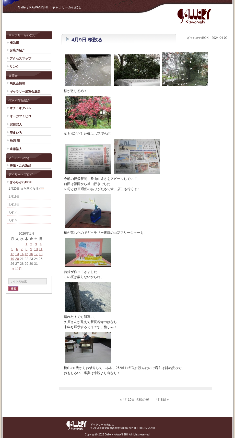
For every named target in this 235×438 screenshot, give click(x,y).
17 (36, 254)
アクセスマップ (20, 58)
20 (17, 259)
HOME (14, 42)
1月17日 (14, 212)
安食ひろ (16, 132)
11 (40, 249)
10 (36, 249)
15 (26, 254)
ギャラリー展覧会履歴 (25, 91)
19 (12, 259)
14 (22, 254)
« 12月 (17, 269)
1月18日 (14, 204)
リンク (14, 66)
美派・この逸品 (20, 165)
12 (12, 254)
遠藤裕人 (16, 149)
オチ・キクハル (20, 108)
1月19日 (14, 196)
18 (40, 254)
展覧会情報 (17, 83)
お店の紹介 (17, 50)
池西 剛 (15, 141)
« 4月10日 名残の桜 (134, 399)
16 (31, 254)
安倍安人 (16, 124)
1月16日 (14, 220)
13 (17, 254)
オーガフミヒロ (20, 116)
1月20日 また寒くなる (23, 188)
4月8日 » (162, 399)
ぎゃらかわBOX (21, 182)
